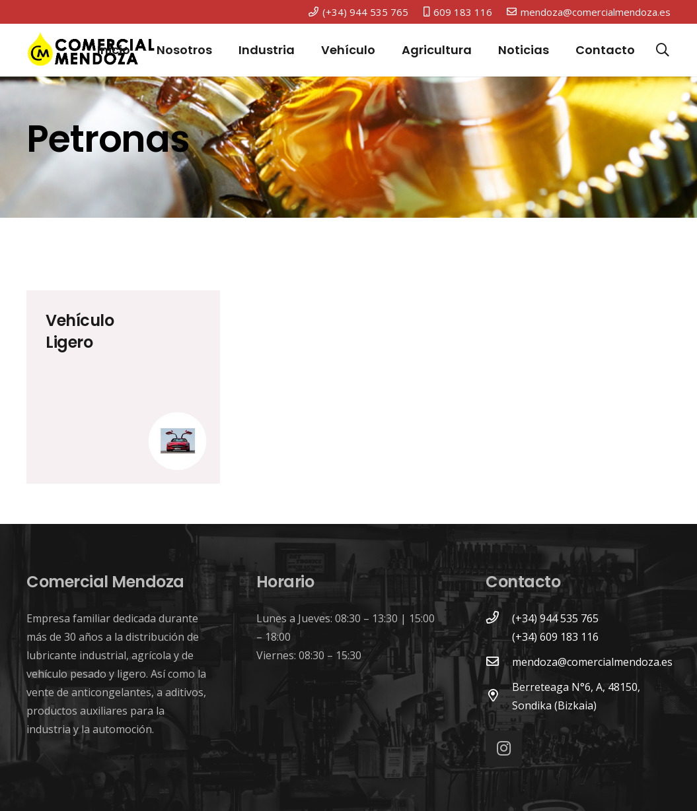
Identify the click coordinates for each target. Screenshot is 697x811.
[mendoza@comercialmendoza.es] (499, 662)
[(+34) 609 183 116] (499, 637)
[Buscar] (662, 50)
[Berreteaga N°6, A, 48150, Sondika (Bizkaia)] (499, 696)
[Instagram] (504, 748)
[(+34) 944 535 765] (499, 618)
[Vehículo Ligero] (123, 387)
